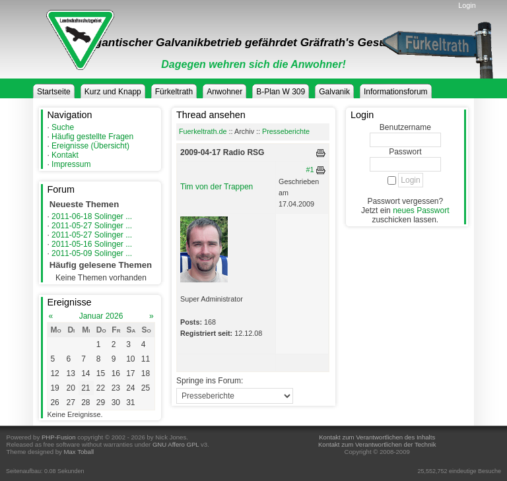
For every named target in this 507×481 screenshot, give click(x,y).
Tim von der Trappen (216, 186)
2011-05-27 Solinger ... (91, 225)
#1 (310, 170)
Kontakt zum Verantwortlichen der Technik (377, 444)
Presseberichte (286, 131)
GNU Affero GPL (175, 444)
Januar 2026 (101, 316)
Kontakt (65, 155)
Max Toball (79, 451)
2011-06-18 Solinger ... (91, 216)
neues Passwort (421, 210)
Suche (62, 127)
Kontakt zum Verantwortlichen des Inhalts (377, 437)
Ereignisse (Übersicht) (90, 145)
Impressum (70, 164)
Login (466, 5)
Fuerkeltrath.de (203, 131)
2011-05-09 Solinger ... (91, 253)
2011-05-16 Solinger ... (91, 244)
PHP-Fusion (59, 437)
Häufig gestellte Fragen (92, 136)
